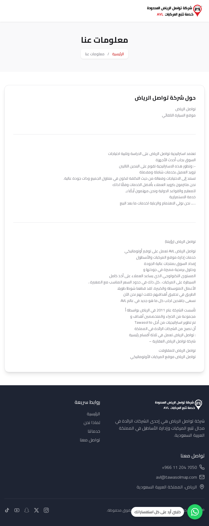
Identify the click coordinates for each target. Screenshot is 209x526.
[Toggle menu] (9, 10)
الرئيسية (118, 53)
